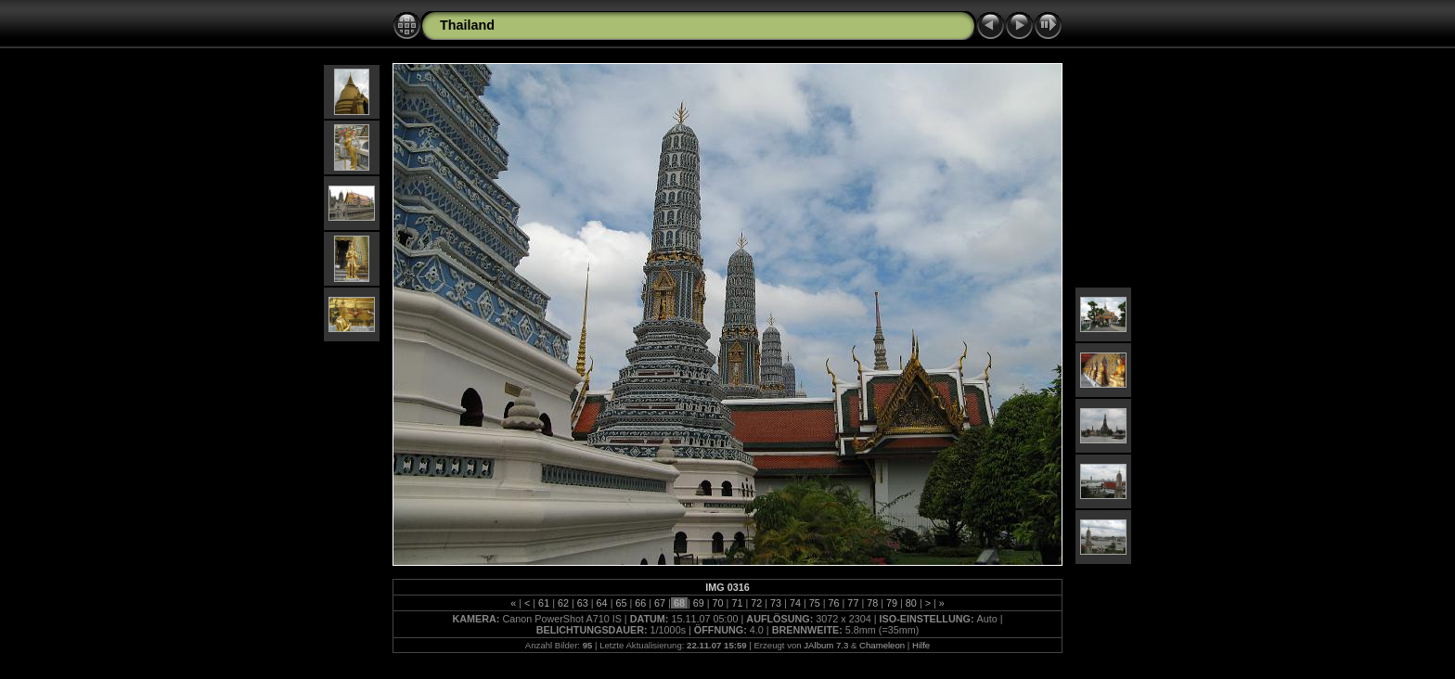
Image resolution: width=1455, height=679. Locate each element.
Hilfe (921, 645)
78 (872, 603)
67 (659, 603)
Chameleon (882, 645)
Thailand (467, 25)
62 (563, 603)
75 (814, 603)
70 (718, 603)
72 (756, 603)
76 (834, 603)
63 (582, 603)
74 (795, 603)
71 (736, 603)
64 (602, 603)
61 (543, 603)
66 (640, 603)
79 (891, 603)
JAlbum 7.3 (826, 645)
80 (911, 603)
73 (775, 603)
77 (852, 603)
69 (698, 603)
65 (620, 603)
